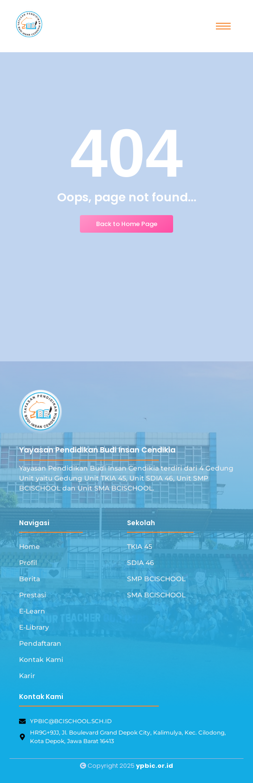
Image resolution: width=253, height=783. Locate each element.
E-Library (34, 627)
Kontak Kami (41, 659)
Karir (27, 675)
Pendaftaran (40, 643)
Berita (29, 579)
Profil (28, 562)
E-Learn (32, 611)
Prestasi (32, 595)
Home (29, 546)
